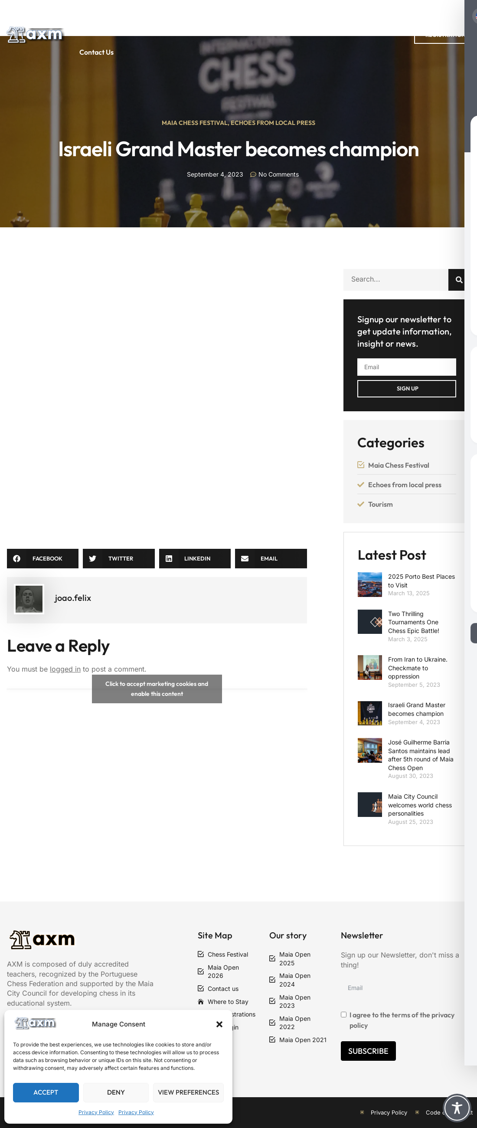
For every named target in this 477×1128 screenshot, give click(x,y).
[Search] (459, 280)
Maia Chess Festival (195, 123)
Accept (45, 1092)
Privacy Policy (96, 1112)
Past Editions (131, 17)
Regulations (302, 17)
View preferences (188, 1092)
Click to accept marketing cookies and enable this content (156, 689)
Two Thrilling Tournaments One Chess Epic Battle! (413, 622)
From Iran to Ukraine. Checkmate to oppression (418, 668)
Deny (116, 1092)
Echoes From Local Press (273, 123)
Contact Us (96, 52)
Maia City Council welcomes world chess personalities (420, 805)
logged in (65, 669)
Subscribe (368, 1051)
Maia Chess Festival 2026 (218, 17)
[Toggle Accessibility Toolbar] (457, 1108)
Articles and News (369, 17)
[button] (219, 1024)
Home (81, 17)
